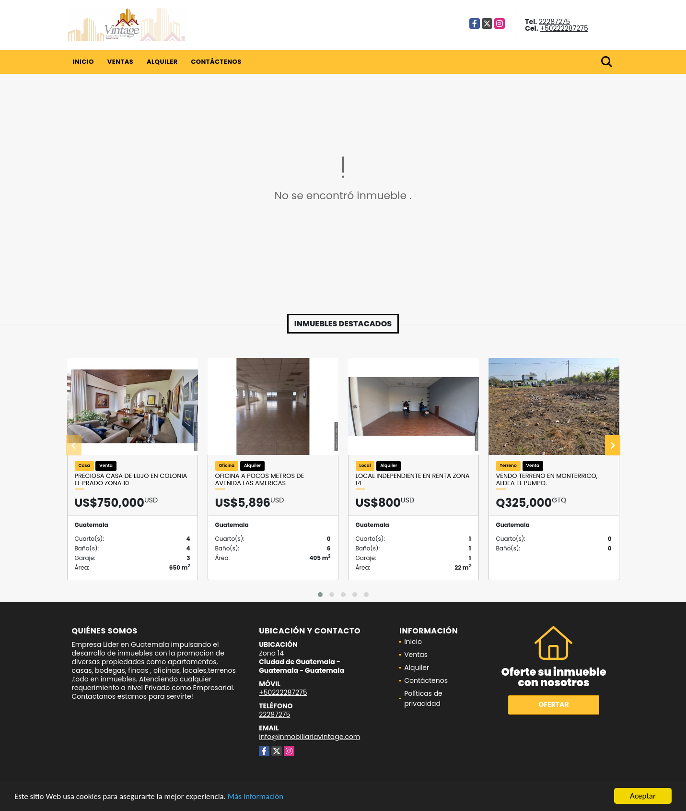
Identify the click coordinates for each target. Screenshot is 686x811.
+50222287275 (564, 28)
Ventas (120, 61)
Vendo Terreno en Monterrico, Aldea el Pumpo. (547, 479)
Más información (255, 796)
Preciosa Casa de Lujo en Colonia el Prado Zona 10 (131, 479)
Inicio (83, 61)
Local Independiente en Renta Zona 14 (413, 479)
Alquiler (162, 61)
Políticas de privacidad (423, 698)
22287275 (554, 21)
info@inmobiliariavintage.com (309, 736)
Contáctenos (216, 61)
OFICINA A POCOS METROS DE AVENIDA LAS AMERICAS (259, 479)
